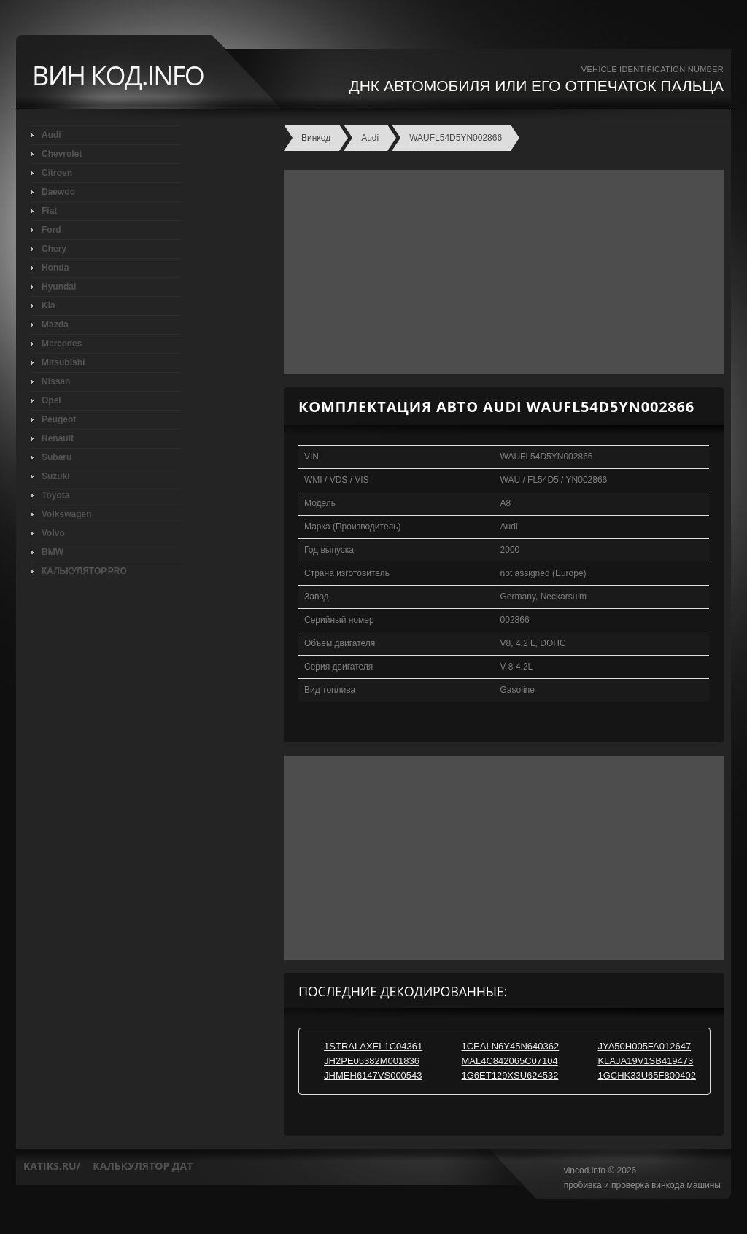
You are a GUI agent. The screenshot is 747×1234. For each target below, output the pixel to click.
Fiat (49, 211)
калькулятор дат (143, 1166)
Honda (55, 268)
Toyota (55, 495)
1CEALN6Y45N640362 (511, 1046)
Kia (48, 305)
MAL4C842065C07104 (510, 1060)
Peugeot (59, 419)
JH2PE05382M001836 (371, 1060)
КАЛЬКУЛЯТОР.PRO (84, 571)
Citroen (57, 173)
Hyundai (59, 287)
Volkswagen (66, 514)
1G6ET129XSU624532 (510, 1075)
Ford (51, 230)
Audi (51, 135)
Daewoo (58, 192)
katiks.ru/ (51, 1166)
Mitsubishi (63, 362)
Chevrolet (62, 154)
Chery (54, 249)
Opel (51, 400)
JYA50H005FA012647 (644, 1046)
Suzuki (56, 476)
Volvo (53, 533)
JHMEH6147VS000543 (373, 1075)
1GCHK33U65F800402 (646, 1075)
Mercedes (62, 343)
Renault (58, 438)
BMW (52, 552)
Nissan (56, 381)
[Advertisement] (500, 272)
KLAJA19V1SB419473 (645, 1060)
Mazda (55, 324)
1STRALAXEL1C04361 (373, 1046)
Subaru (56, 457)
